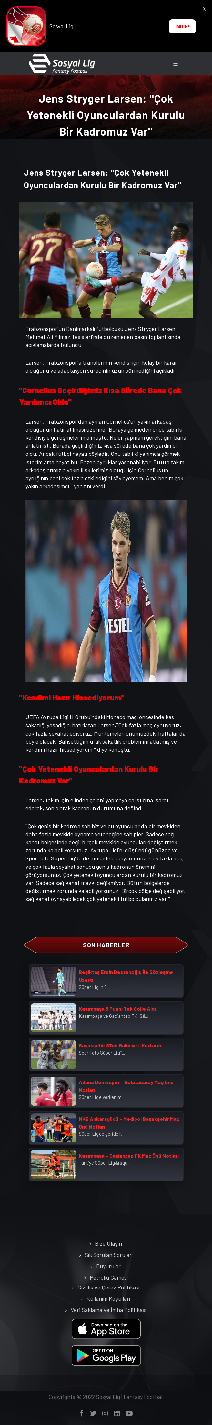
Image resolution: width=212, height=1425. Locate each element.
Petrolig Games (108, 1277)
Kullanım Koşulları (108, 1298)
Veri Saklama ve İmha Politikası (108, 1309)
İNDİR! (182, 26)
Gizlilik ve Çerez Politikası (108, 1287)
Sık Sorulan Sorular (108, 1254)
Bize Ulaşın (108, 1243)
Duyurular (108, 1266)
